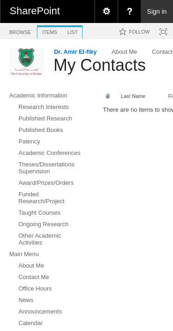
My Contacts (100, 65)
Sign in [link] (157, 11)
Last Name (133, 96)
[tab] (20, 30)
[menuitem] (106, 11)
